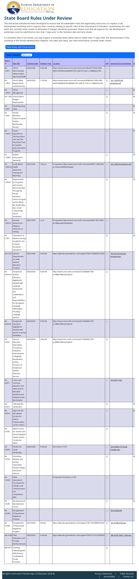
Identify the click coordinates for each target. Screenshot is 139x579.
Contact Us (128, 576)
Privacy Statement (103, 573)
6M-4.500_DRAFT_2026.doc (121, 535)
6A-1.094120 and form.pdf (121, 164)
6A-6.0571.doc (116, 380)
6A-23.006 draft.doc (118, 523)
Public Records (127, 573)
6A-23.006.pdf (116, 510)
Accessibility (109, 576)
